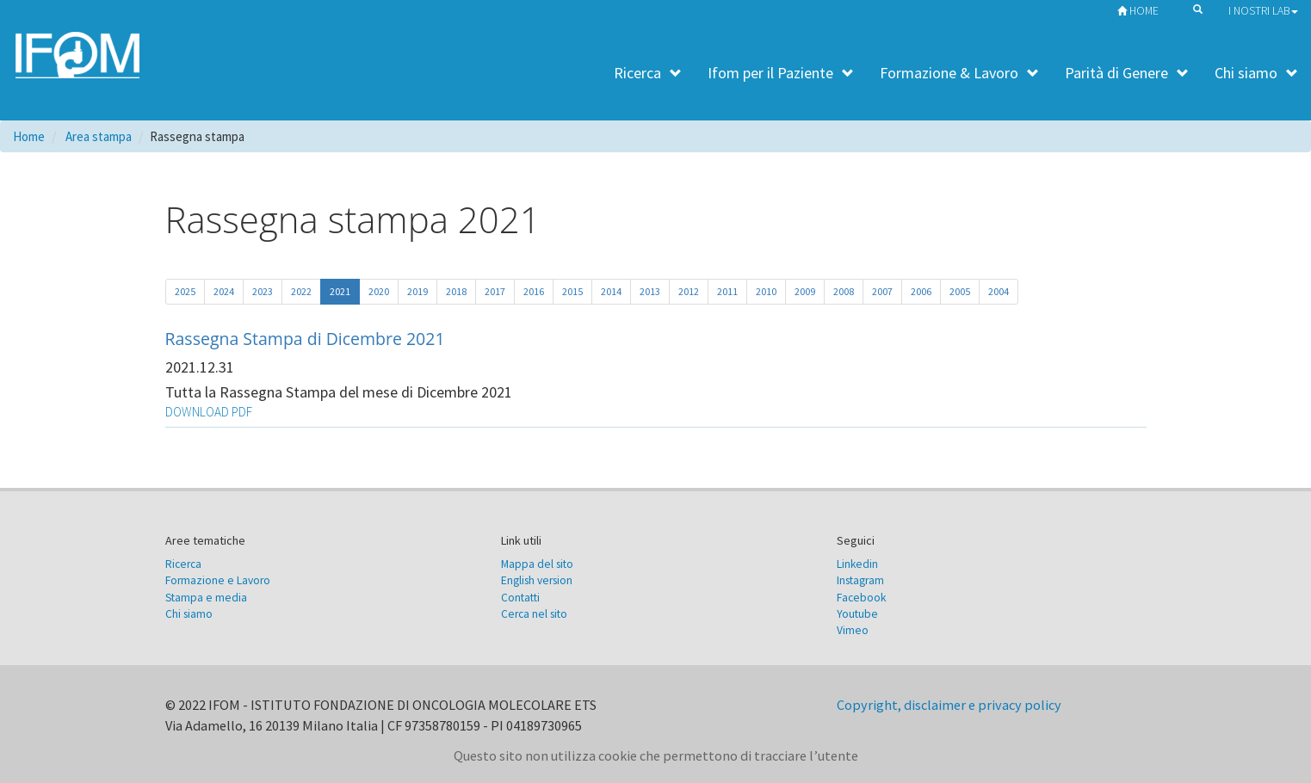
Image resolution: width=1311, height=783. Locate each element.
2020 (378, 291)
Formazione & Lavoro (959, 73)
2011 (727, 291)
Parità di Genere (1127, 73)
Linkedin (857, 564)
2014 (611, 291)
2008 (843, 291)
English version (536, 580)
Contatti (520, 597)
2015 (572, 291)
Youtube (857, 614)
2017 (495, 291)
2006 (921, 291)
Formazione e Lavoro (217, 580)
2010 (766, 291)
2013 (650, 291)
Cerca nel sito (534, 614)
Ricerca (648, 73)
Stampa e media (206, 597)
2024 (223, 291)
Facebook (861, 597)
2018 (456, 291)
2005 (959, 291)
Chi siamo (1256, 73)
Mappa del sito (537, 564)
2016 (533, 291)
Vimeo (853, 630)
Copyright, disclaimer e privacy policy (949, 704)
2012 (688, 291)
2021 (340, 291)
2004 (998, 291)
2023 (262, 291)
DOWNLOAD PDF (208, 412)
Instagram (860, 580)
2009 (805, 291)
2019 (417, 291)
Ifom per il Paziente (781, 73)
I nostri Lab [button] (1263, 10)
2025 (185, 291)
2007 (882, 291)
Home (1134, 10)
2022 (301, 291)
